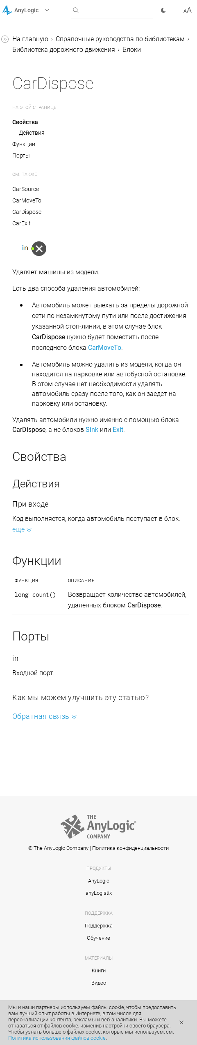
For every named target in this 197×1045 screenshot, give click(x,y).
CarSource (25, 189)
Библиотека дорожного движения (63, 49)
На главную (30, 39)
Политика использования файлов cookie (57, 1038)
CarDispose (26, 212)
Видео (98, 983)
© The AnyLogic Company (58, 848)
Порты (21, 155)
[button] (36, 10)
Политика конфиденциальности (130, 848)
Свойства (25, 122)
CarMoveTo (26, 200)
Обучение (98, 938)
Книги (99, 970)
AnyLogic (98, 881)
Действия (32, 132)
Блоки (131, 49)
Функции (23, 144)
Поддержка (99, 926)
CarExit (21, 223)
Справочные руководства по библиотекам (120, 39)
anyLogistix (99, 893)
